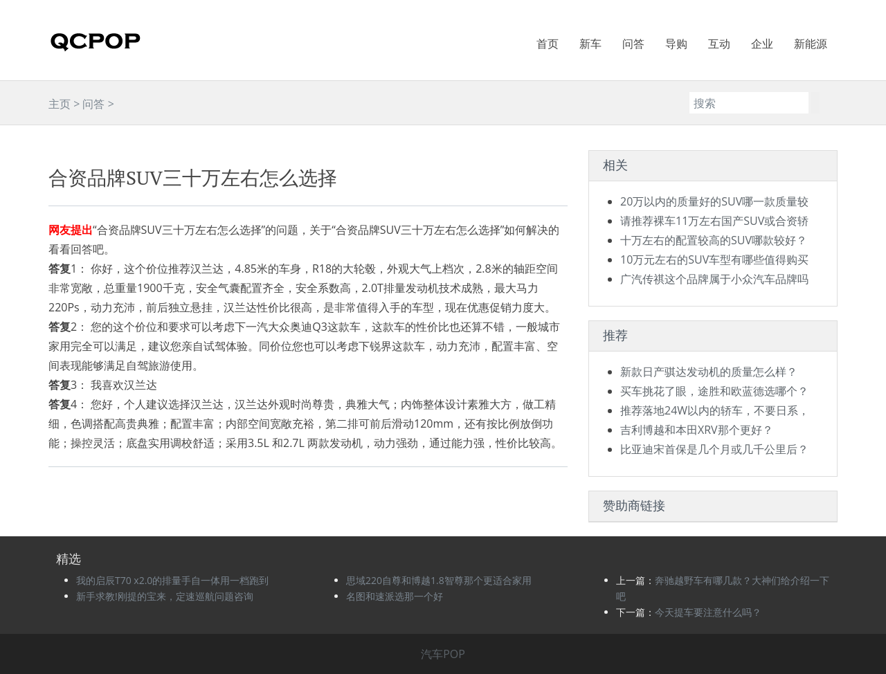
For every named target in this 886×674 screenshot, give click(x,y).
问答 (633, 43)
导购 (676, 43)
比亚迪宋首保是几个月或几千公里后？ (714, 449)
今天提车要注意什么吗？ (708, 612)
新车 (590, 43)
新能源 (810, 43)
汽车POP (443, 654)
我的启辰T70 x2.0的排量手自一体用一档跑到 (172, 580)
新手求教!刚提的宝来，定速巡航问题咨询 (164, 596)
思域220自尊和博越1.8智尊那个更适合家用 (439, 580)
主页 (59, 103)
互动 (719, 43)
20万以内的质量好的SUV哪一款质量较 (714, 201)
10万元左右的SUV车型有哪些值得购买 (714, 259)
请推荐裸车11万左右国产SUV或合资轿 (714, 220)
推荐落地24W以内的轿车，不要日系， (714, 410)
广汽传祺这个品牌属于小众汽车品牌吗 (714, 278)
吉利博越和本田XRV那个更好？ (696, 429)
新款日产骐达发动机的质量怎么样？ (708, 371)
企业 (762, 43)
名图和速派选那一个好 (394, 596)
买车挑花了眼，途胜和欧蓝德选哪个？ (714, 391)
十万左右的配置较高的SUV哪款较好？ (713, 240)
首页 (547, 43)
